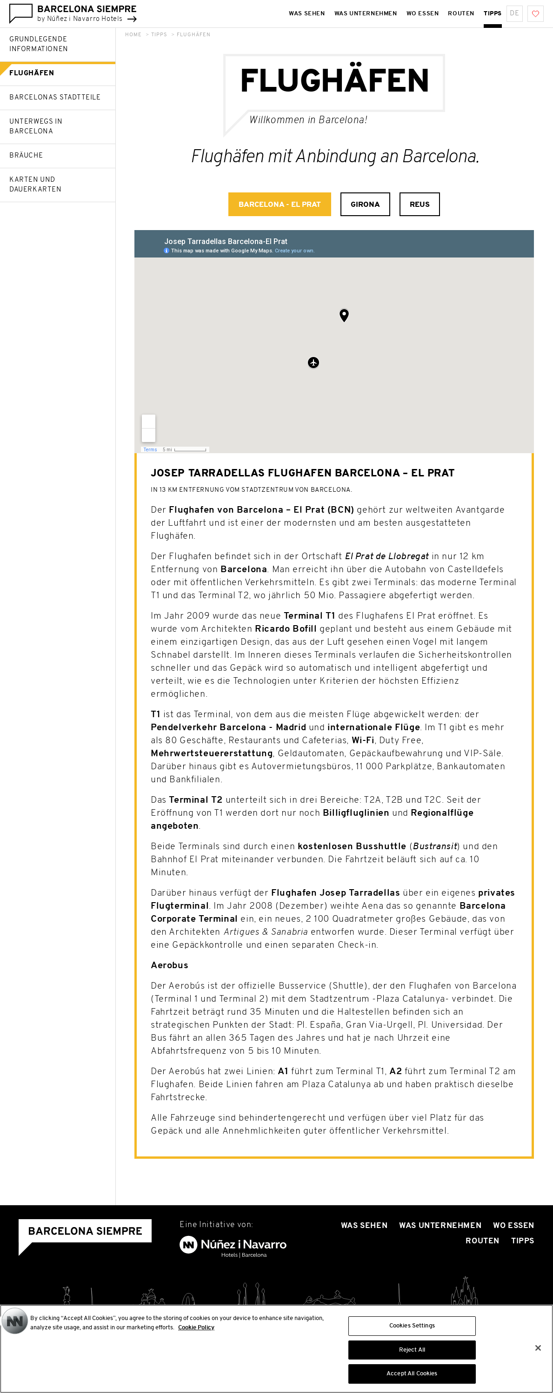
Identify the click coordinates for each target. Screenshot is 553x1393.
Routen (483, 1241)
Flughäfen (31, 73)
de (514, 13)
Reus (420, 205)
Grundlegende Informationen (38, 44)
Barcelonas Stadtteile (55, 97)
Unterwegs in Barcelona (35, 127)
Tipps (159, 35)
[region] (276, 1349)
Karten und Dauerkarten (35, 185)
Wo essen (513, 1226)
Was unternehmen (440, 1226)
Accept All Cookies (411, 1374)
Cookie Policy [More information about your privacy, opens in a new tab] (196, 1328)
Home (133, 35)
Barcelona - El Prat (280, 205)
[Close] (538, 1348)
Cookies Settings (412, 1326)
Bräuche (26, 155)
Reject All (412, 1350)
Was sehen (364, 1226)
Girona (365, 205)
